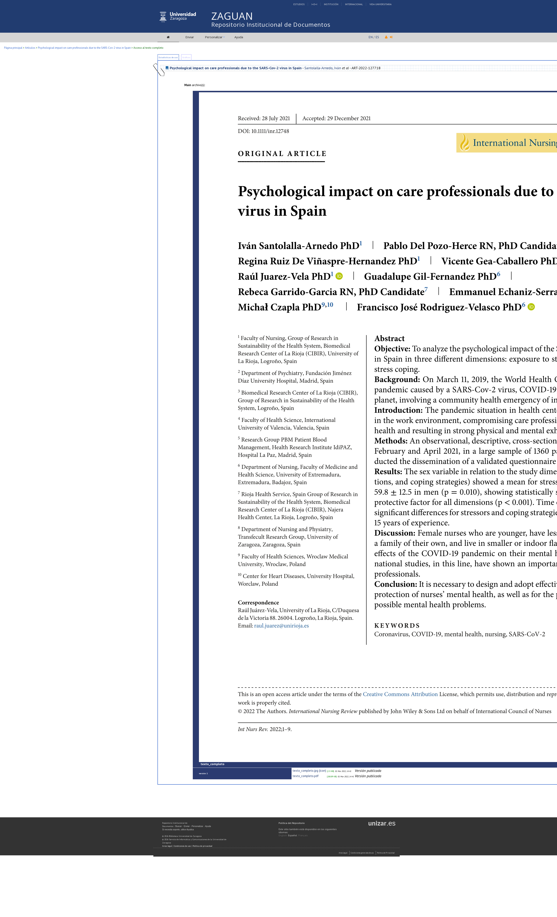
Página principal (13, 48)
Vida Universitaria (381, 4)
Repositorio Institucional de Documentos (270, 24)
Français (303, 835)
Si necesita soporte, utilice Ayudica (178, 829)
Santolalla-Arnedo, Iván (322, 68)
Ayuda (238, 37)
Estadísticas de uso (168, 57)
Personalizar (214, 37)
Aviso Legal (343, 853)
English (283, 835)
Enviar (189, 37)
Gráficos (186, 57)
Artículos (30, 48)
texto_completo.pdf (306, 776)
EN (371, 37)
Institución (331, 4)
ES (377, 37)
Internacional (354, 4)
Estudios (299, 4)
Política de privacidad (202, 846)
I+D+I (314, 4)
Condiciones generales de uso (362, 853)
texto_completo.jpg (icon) (309, 771)
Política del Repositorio (292, 823)
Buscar (178, 826)
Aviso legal (167, 846)
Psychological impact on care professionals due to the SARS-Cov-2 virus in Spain (84, 48)
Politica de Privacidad (386, 853)
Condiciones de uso (182, 846)
